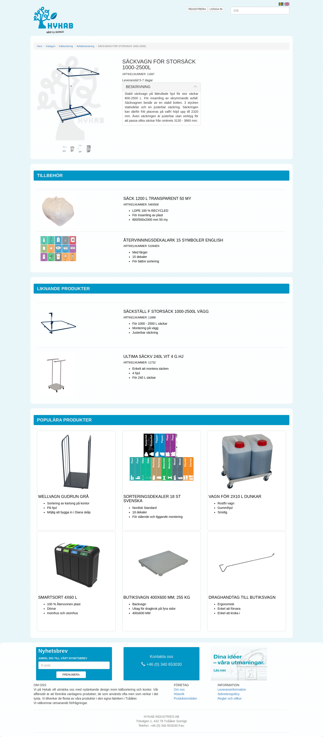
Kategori (50, 46)
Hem (39, 46)
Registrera (197, 9)
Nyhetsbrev (53, 651)
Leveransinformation (232, 689)
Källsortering (66, 46)
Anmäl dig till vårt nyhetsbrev (62, 658)
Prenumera (71, 674)
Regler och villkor (230, 698)
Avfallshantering (85, 46)
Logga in (216, 9)
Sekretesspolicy (229, 694)
